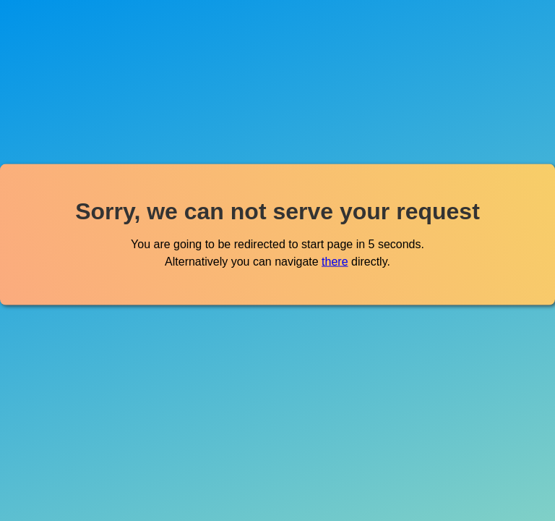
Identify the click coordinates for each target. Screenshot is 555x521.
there (335, 261)
